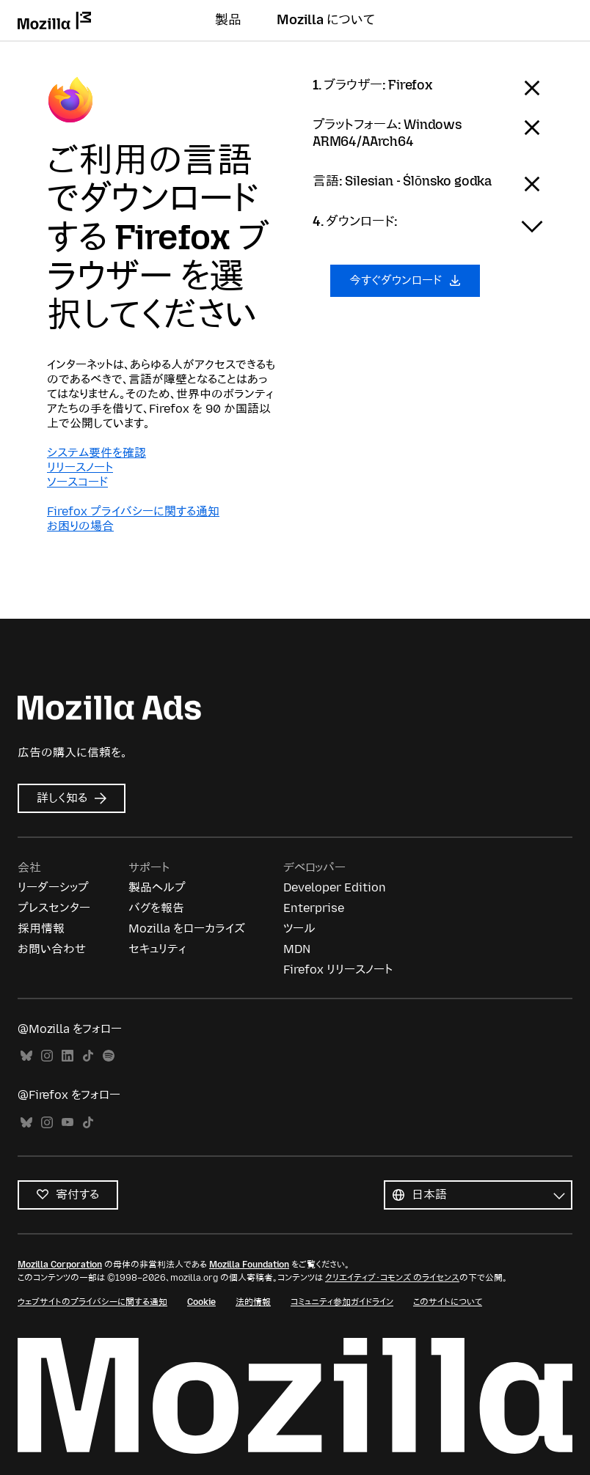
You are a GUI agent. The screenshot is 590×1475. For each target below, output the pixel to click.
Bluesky (26, 1056)
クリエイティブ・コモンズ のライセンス (392, 1278)
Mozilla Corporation (60, 1264)
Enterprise (313, 908)
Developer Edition (334, 887)
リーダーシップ (53, 887)
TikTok (88, 1056)
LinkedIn (67, 1056)
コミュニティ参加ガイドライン (342, 1302)
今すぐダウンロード (405, 280)
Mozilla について (326, 20)
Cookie (201, 1302)
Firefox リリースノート (338, 969)
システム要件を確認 (96, 453)
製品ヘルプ (157, 887)
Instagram (47, 1056)
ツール (299, 928)
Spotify (108, 1056)
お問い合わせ (52, 949)
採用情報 (41, 928)
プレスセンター (54, 908)
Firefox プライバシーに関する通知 (133, 511)
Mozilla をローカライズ (186, 928)
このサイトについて (447, 1302)
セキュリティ (157, 949)
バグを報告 (156, 908)
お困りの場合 (80, 526)
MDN (296, 949)
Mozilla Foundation (249, 1264)
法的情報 (253, 1302)
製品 (228, 20)
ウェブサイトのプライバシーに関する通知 (92, 1302)
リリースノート (80, 467)
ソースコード (77, 482)
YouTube (67, 1123)
